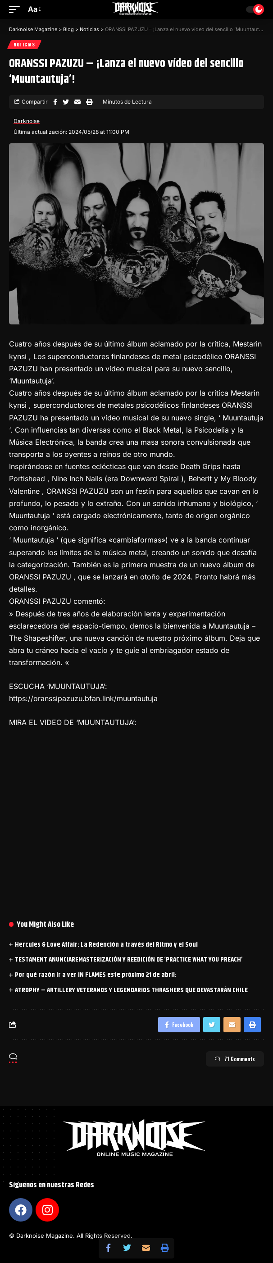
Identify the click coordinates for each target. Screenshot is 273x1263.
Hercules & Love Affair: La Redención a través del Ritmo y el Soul (106, 944)
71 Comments (235, 1059)
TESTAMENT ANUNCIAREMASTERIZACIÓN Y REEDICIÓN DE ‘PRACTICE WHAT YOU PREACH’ (128, 959)
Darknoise (27, 121)
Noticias (24, 44)
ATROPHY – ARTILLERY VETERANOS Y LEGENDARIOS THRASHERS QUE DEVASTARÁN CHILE (131, 990)
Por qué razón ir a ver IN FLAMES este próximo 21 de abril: (96, 975)
